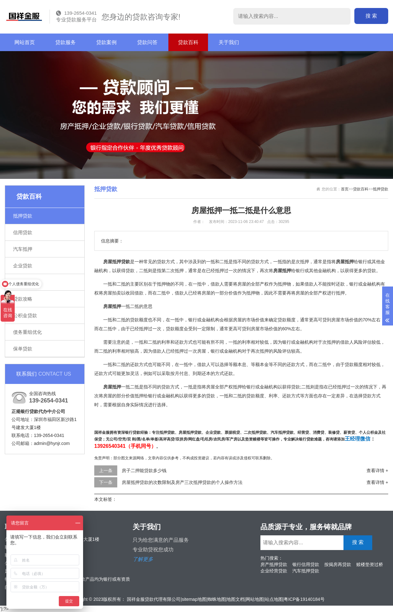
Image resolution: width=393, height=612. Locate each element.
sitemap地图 (194, 599)
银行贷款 (22, 282)
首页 (345, 189)
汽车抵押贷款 (305, 570)
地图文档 (235, 599)
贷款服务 (65, 42)
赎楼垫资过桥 (369, 564)
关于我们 (229, 42)
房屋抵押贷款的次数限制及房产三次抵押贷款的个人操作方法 (182, 482)
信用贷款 (22, 232)
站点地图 (274, 599)
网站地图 (255, 599)
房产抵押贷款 (273, 564)
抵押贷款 (22, 215)
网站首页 (24, 42)
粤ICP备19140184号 (304, 599)
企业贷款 (22, 265)
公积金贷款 (25, 315)
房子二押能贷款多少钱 (144, 470)
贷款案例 (106, 42)
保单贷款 (22, 348)
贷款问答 (147, 42)
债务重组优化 (27, 332)
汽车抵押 (22, 249)
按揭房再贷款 (337, 564)
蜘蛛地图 (217, 599)
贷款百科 (188, 42)
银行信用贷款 (305, 564)
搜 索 (371, 16)
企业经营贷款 (273, 570)
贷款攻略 (22, 299)
